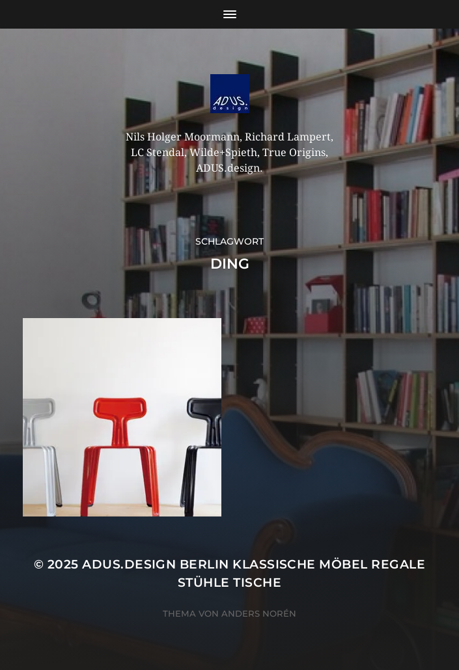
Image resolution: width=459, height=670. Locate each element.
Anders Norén (258, 613)
